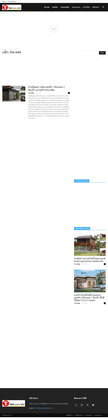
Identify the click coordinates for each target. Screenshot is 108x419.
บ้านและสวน (76, 7)
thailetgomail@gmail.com (44, 408)
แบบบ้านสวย (97, 415)
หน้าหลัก (47, 7)
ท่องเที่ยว (55, 7)
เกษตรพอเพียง (64, 7)
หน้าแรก (4, 49)
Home (4, 1)
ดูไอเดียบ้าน (69, 415)
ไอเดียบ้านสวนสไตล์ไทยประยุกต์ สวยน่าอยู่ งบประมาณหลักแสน (89, 259)
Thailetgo (31, 93)
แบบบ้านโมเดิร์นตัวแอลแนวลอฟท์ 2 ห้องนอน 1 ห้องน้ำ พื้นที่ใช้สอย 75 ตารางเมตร (89, 298)
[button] (103, 7)
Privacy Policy (12, 1)
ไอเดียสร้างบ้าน (79, 415)
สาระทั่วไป (86, 7)
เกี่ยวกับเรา (95, 7)
